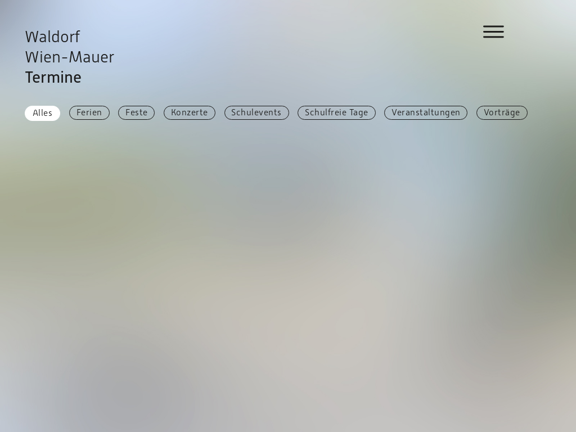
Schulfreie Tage (336, 112)
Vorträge (502, 112)
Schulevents (256, 112)
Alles (43, 112)
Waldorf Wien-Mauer (69, 57)
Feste (136, 112)
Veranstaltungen (426, 112)
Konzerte (189, 112)
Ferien (89, 112)
